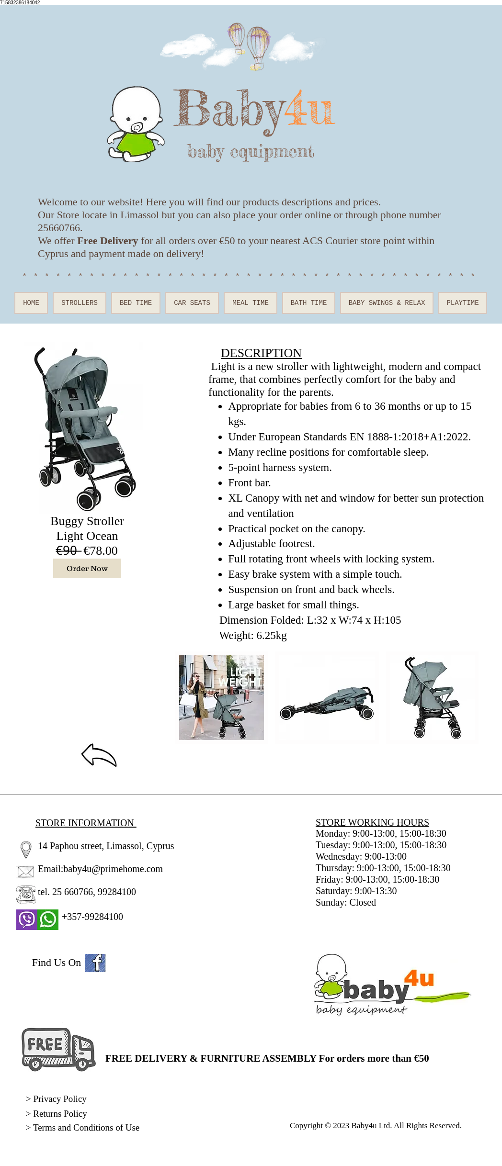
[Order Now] (87, 568)
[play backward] (187, 697)
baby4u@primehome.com (113, 868)
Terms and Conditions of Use (87, 1127)
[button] (221, 697)
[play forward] (469, 697)
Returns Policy (60, 1114)
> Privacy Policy (56, 1099)
